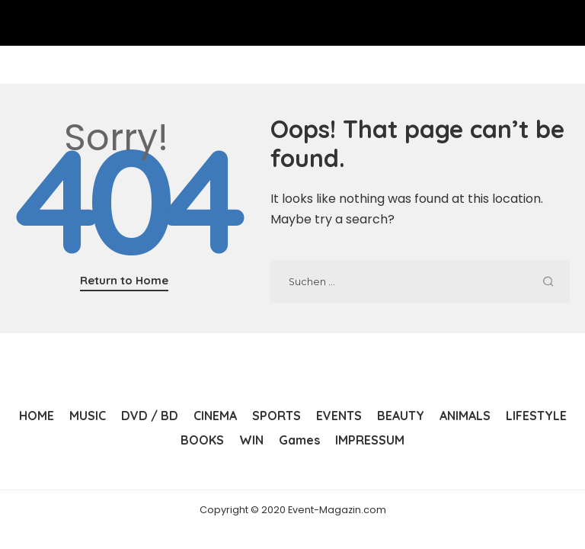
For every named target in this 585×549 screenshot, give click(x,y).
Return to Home (124, 280)
